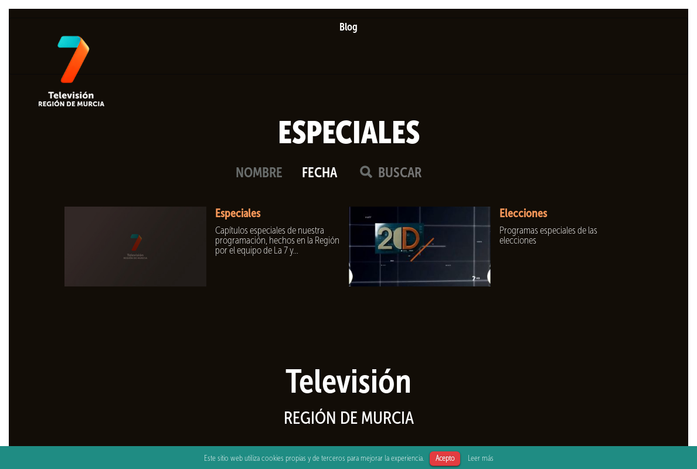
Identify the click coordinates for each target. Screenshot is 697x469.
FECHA (319, 172)
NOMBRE (259, 172)
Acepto (445, 458)
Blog (348, 27)
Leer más (481, 458)
